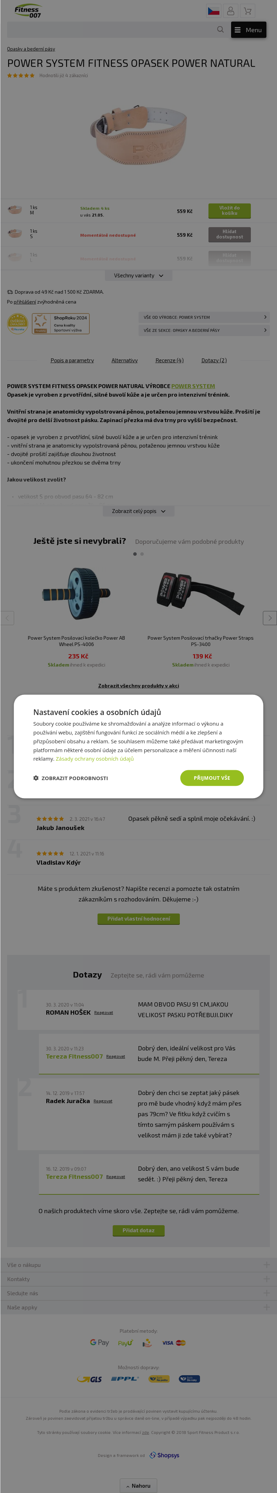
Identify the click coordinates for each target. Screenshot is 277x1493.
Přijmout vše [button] (212, 777)
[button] (70, 778)
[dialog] (138, 747)
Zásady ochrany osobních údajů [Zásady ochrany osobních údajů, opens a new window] (95, 758)
